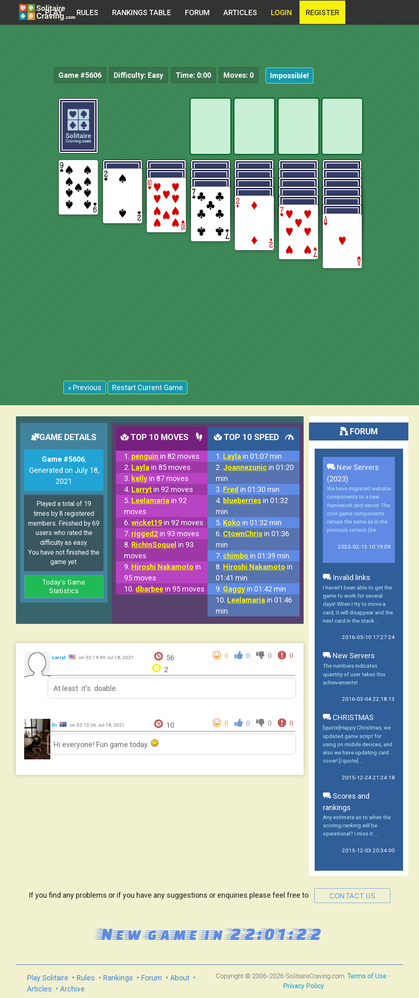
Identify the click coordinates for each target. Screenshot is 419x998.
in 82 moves (165, 456)
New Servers (349, 655)
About (179, 977)
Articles (240, 12)
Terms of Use (367, 976)
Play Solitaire (47, 977)
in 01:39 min (256, 555)
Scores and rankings (346, 802)
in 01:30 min (251, 489)
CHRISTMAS (348, 717)
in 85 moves (161, 467)
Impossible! (289, 75)
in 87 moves (160, 478)
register (322, 12)
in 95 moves (170, 589)
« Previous (84, 387)
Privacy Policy (303, 986)
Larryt (59, 657)
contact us (352, 896)
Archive (72, 988)
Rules (87, 12)
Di (55, 725)
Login (281, 12)
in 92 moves (162, 489)
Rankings (118, 977)
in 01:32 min (252, 522)
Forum (197, 12)
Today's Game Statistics (64, 586)
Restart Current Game (147, 387)
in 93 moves (165, 533)
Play (54, 12)
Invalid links (346, 577)
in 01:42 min (254, 589)
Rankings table (141, 12)
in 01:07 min (252, 456)
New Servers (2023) (353, 473)
